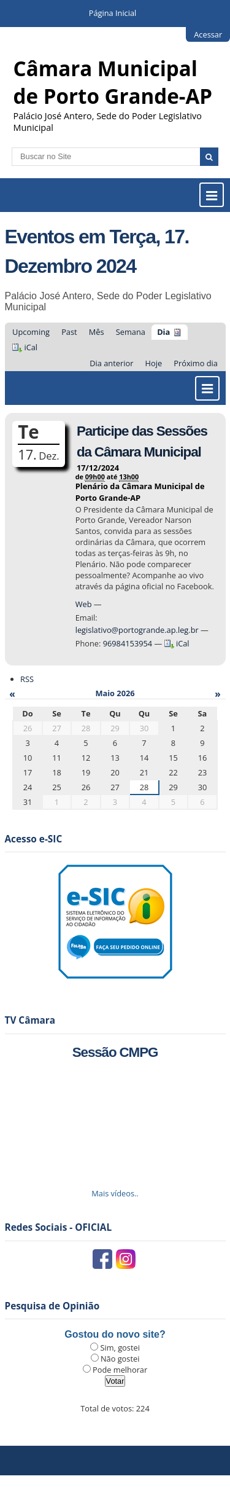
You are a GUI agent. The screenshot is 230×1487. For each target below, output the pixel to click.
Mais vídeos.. (114, 1193)
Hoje (154, 363)
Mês (96, 331)
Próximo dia (196, 363)
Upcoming (31, 331)
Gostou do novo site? (114, 1334)
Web (83, 604)
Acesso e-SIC (34, 839)
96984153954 (128, 643)
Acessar (208, 34)
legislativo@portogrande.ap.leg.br (138, 629)
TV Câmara (30, 1020)
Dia (163, 331)
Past (69, 331)
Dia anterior (111, 363)
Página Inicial (113, 12)
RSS (27, 679)
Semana (130, 331)
